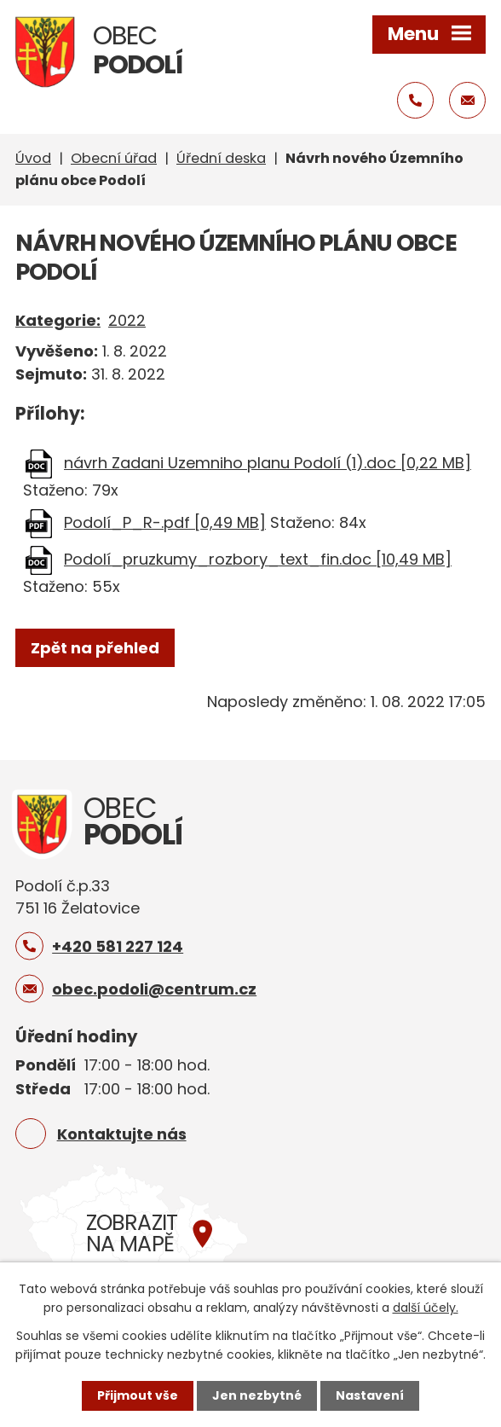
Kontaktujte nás (122, 1134)
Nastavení (370, 1395)
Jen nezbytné (257, 1395)
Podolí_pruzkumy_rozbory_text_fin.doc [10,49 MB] (258, 559)
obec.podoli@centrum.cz (154, 989)
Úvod (33, 158)
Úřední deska (221, 158)
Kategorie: (58, 320)
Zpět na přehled (95, 647)
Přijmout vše (137, 1395)
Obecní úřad (114, 158)
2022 (127, 320)
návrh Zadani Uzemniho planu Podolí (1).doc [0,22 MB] (267, 462)
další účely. (425, 1307)
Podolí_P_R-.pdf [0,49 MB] (165, 522)
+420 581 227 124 (117, 946)
